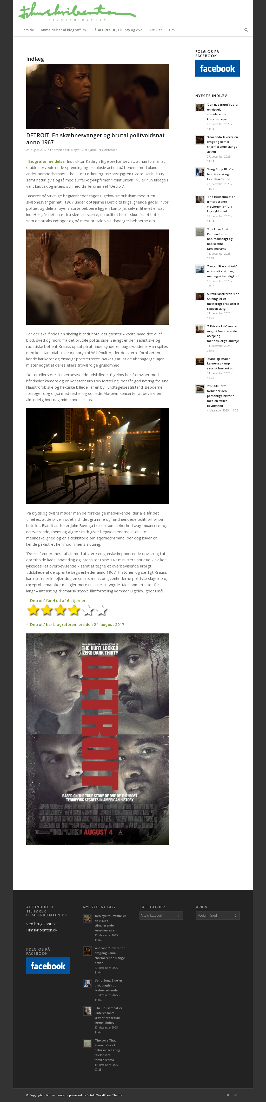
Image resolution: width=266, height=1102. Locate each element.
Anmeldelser (60, 150)
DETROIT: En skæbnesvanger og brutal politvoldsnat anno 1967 (95, 139)
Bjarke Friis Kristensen (102, 150)
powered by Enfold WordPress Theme (95, 1095)
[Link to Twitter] (228, 1095)
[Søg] (244, 29)
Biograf (75, 150)
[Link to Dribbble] (236, 1095)
